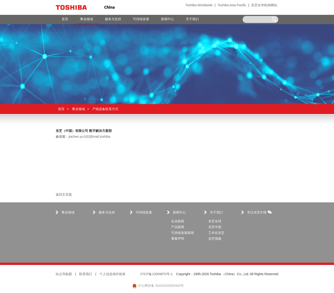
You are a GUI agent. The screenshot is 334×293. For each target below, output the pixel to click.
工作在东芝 (216, 233)
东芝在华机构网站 (264, 5)
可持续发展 (144, 212)
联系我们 (85, 274)
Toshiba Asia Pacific (232, 5)
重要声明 (177, 239)
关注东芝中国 (259, 212)
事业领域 (78, 109)
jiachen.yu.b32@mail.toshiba (89, 137)
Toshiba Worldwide (198, 5)
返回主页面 (64, 195)
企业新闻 (177, 221)
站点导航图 (64, 274)
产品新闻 (177, 227)
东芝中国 (214, 227)
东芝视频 (214, 239)
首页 (61, 109)
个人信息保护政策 (112, 274)
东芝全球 (214, 221)
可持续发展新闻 (182, 233)
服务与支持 (107, 212)
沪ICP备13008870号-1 (156, 274)
